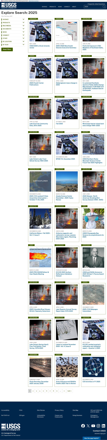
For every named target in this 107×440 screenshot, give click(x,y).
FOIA (20, 410)
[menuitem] (44, 6)
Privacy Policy (59, 410)
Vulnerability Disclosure (41, 416)
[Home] (8, 8)
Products (52, 6)
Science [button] (6, 19)
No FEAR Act (5, 415)
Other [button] (5, 38)
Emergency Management (95, 416)
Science (44, 6)
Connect (67, 6)
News (60, 6)
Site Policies (41, 410)
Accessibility (5, 410)
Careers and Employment (59, 416)
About (74, 6)
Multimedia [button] (7, 26)
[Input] (95, 6)
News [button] (5, 32)
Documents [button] (7, 29)
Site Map (75, 410)
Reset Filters (7, 49)
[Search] (104, 6)
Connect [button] (6, 35)
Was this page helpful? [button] (91, 438)
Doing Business (77, 415)
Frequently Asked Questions (96, 4)
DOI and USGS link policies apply (96, 411)
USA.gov (21, 415)
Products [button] (6, 22)
